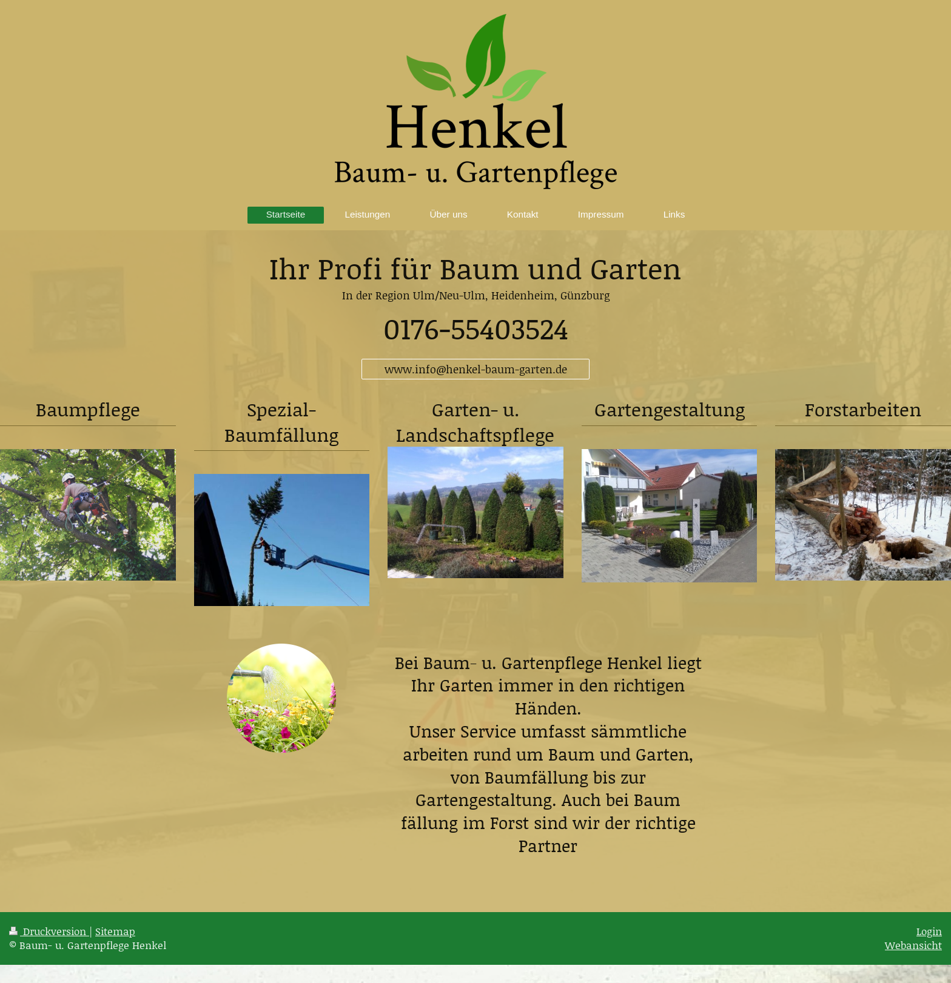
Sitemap (115, 931)
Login (929, 931)
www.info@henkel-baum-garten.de (476, 369)
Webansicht (913, 945)
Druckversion (49, 931)
